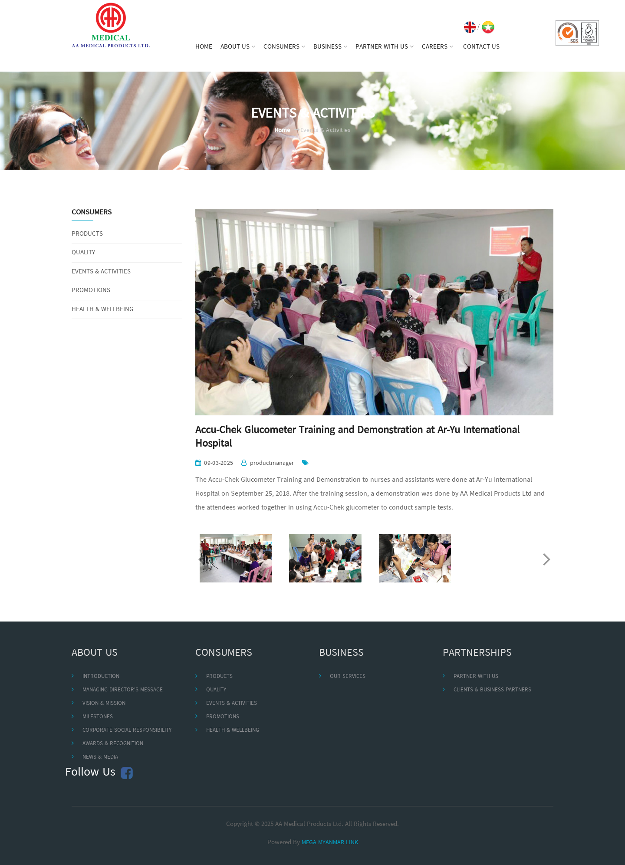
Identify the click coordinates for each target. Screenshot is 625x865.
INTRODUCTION (100, 676)
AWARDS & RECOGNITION (112, 743)
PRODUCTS (87, 234)
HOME (203, 47)
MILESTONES (97, 716)
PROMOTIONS (91, 291)
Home (282, 130)
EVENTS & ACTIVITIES (101, 272)
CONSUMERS (284, 47)
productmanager (272, 463)
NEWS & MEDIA (100, 757)
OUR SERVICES (347, 676)
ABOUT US (237, 47)
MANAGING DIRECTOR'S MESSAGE (122, 689)
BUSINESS (330, 47)
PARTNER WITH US (384, 47)
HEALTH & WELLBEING (102, 310)
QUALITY (83, 253)
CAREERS (437, 47)
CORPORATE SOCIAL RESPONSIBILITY (126, 730)
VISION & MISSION (103, 703)
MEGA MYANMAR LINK (330, 843)
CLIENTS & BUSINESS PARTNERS (492, 689)
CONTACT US (481, 47)
